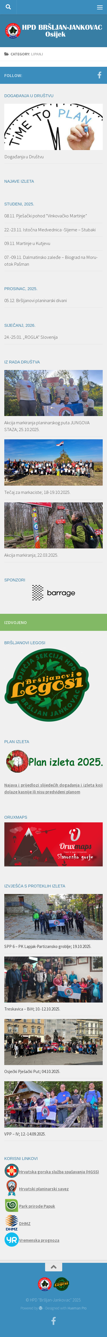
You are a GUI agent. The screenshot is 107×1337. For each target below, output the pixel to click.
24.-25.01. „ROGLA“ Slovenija (31, 337)
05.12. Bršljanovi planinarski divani (35, 300)
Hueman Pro (77, 1308)
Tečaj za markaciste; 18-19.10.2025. (37, 492)
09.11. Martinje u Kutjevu (27, 243)
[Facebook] (99, 75)
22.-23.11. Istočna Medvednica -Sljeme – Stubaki (50, 229)
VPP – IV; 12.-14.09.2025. (25, 1134)
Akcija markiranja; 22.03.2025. (31, 555)
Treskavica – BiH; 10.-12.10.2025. (32, 1009)
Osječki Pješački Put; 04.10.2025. (32, 1071)
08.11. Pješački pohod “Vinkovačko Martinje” (45, 216)
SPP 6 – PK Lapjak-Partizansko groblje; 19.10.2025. (47, 946)
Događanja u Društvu (24, 156)
